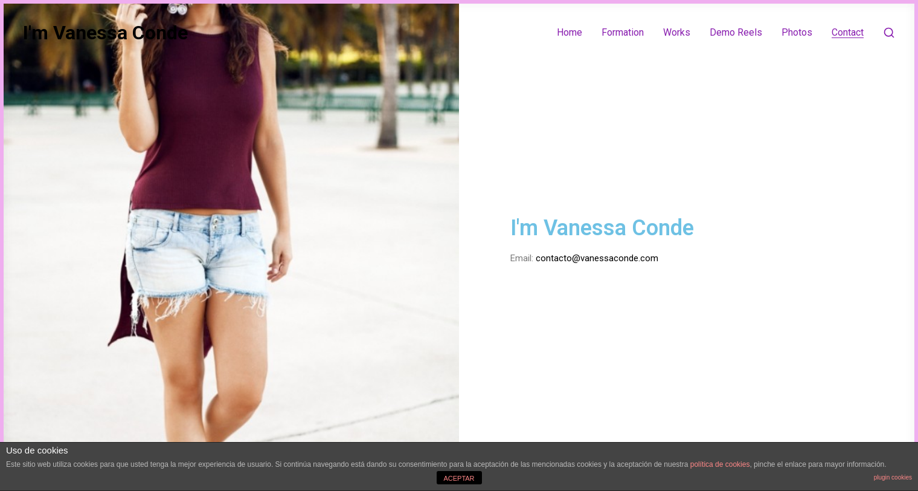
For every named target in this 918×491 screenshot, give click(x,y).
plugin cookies (893, 477)
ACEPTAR (458, 478)
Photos (797, 32)
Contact (848, 32)
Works (676, 32)
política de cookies (720, 464)
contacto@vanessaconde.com (597, 258)
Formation (623, 32)
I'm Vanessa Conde (105, 32)
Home (569, 32)
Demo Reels (736, 32)
